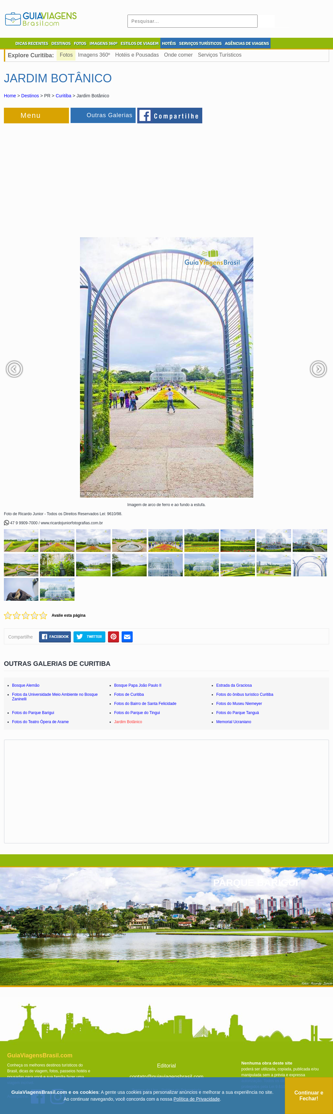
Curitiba (63, 95)
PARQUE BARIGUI (255, 882)
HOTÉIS (169, 43)
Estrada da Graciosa (234, 685)
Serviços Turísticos (219, 55)
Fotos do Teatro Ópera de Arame (40, 722)
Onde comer (178, 55)
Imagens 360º (94, 55)
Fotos (66, 55)
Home (10, 95)
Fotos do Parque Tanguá (237, 712)
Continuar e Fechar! (308, 1095)
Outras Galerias (109, 115)
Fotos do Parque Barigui (33, 712)
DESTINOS (61, 43)
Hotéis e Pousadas (137, 55)
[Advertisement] (74, 177)
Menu (30, 115)
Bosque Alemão (25, 685)
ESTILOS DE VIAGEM (140, 43)
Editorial (166, 1065)
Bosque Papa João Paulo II (137, 685)
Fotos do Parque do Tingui (137, 712)
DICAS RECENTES (31, 43)
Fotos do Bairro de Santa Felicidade (145, 703)
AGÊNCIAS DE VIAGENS (247, 43)
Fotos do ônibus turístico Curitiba (244, 694)
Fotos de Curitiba (129, 694)
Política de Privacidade (197, 1099)
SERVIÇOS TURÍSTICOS (200, 43)
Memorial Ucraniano (233, 722)
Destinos (30, 95)
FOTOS (80, 43)
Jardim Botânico (128, 722)
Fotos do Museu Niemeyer (239, 703)
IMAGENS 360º (103, 43)
